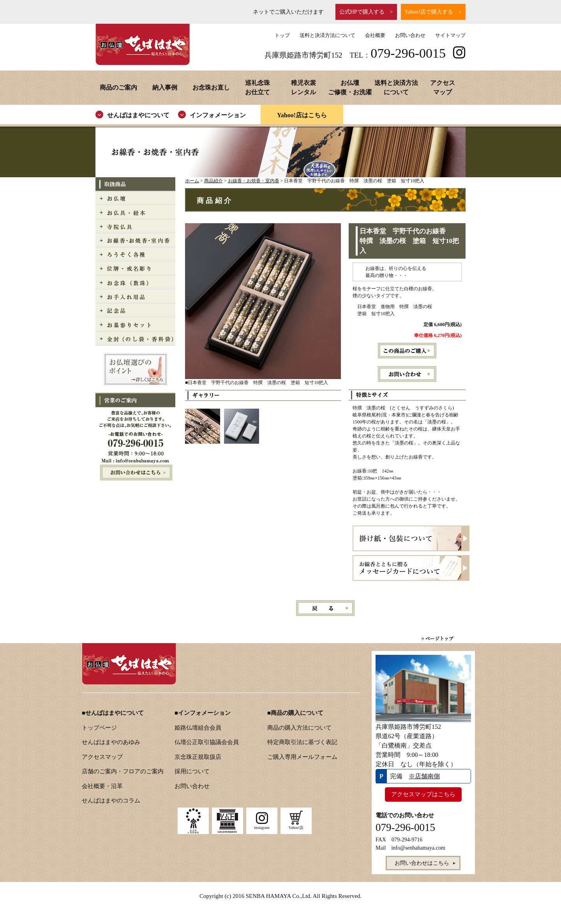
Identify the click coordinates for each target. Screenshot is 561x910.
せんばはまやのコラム (111, 800)
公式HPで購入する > (366, 12)
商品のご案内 (118, 87)
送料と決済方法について (327, 35)
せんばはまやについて (138, 115)
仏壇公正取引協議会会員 (207, 742)
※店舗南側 (424, 776)
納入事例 (164, 87)
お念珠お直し (211, 87)
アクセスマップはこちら (423, 794)
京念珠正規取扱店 (198, 757)
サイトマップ (450, 35)
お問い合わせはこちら (135, 472)
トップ (282, 35)
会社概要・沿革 (102, 786)
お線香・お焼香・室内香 (253, 180)
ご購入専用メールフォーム (302, 757)
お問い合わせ (410, 35)
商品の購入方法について (299, 728)
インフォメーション (218, 115)
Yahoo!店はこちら (302, 115)
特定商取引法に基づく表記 (302, 742)
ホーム (192, 180)
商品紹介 (213, 180)
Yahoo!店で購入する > (433, 12)
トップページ (99, 728)
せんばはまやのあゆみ (111, 742)
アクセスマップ (102, 757)
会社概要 (375, 35)
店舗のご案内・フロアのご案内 (123, 771)
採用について (192, 771)
